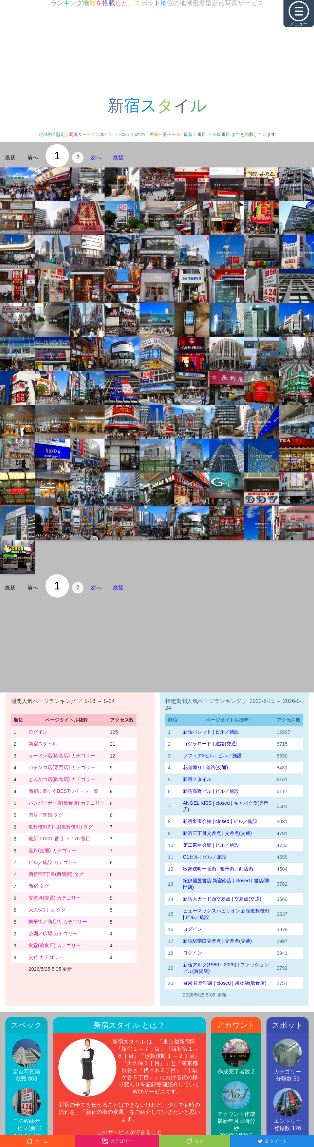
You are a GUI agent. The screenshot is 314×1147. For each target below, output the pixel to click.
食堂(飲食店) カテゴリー (55, 945)
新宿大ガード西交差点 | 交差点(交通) (222, 899)
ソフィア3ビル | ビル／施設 (212, 755)
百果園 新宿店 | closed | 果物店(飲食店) (225, 983)
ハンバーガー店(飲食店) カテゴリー (67, 803)
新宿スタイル (43, 743)
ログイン (38, 732)
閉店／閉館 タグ (46, 815)
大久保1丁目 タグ (47, 909)
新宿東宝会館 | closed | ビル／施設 (220, 821)
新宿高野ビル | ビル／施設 (211, 791)
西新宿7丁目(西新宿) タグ (56, 874)
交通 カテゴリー (46, 957)
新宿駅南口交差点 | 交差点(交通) (217, 941)
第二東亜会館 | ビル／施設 (211, 845)
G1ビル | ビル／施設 (205, 857)
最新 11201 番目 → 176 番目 (59, 838)
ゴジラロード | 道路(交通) (210, 743)
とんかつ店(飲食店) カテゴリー (62, 779)
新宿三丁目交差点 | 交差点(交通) (217, 833)
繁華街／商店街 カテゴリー (58, 921)
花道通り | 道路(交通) (205, 767)
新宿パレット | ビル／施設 (211, 732)
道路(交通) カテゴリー (52, 850)
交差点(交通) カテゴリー (55, 898)
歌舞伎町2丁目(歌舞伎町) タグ (61, 826)
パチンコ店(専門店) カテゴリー (62, 767)
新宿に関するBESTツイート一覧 (63, 791)
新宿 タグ (39, 886)
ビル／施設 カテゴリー (53, 862)
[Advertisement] (157, 47)
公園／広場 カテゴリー (53, 933)
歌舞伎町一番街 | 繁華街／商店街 (218, 868)
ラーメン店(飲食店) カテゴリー (62, 755)
